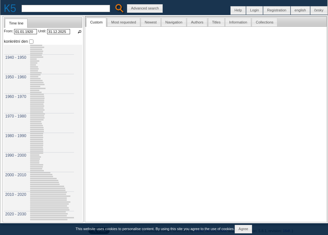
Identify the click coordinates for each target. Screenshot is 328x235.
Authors (197, 22)
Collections (264, 22)
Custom (96, 22)
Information (238, 22)
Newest (151, 22)
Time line (16, 23)
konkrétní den (16, 41)
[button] (318, 10)
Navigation (173, 22)
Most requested (123, 22)
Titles (216, 22)
